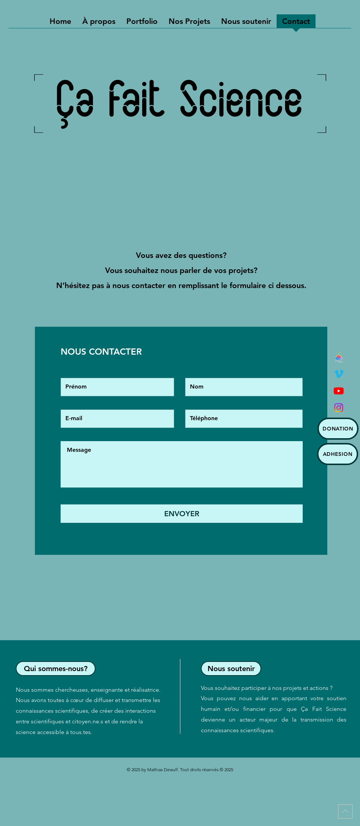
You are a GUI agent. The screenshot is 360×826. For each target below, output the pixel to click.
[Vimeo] (339, 374)
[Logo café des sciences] (339, 357)
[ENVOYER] (182, 513)
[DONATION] (338, 429)
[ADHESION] (337, 454)
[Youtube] (339, 391)
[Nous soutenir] (231, 668)
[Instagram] (339, 408)
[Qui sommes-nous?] (56, 668)
